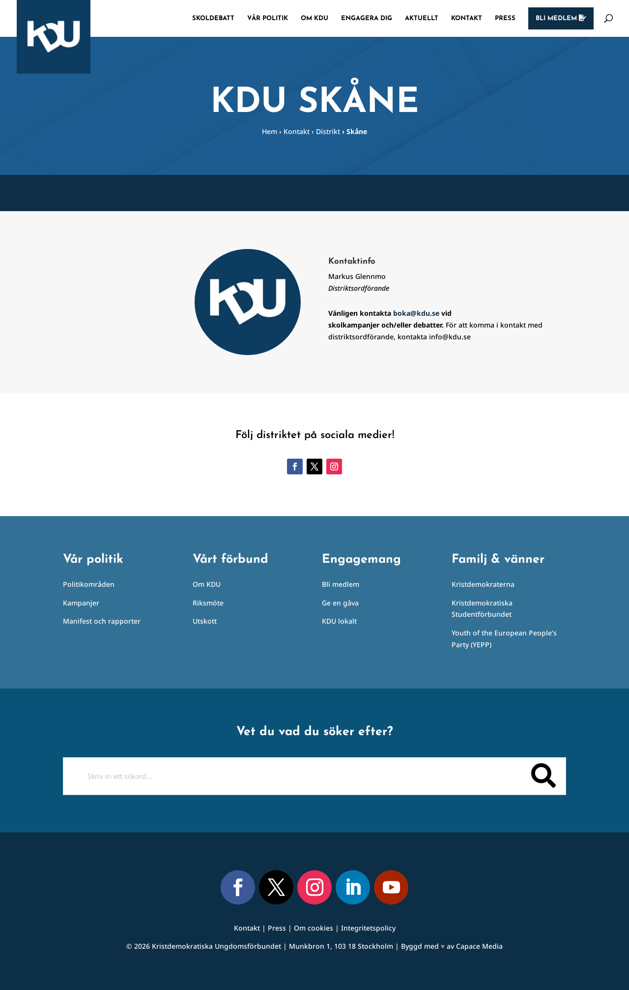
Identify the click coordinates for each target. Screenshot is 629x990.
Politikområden (88, 584)
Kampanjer (81, 602)
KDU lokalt (339, 621)
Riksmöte (208, 602)
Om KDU (314, 18)
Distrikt (328, 131)
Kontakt (466, 18)
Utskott (205, 621)
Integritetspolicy (368, 928)
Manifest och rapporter (102, 621)
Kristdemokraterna (483, 584)
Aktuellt (421, 18)
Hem (269, 131)
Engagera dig (366, 18)
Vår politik (267, 18)
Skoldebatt (213, 18)
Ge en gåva (340, 602)
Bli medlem (561, 18)
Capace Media (479, 946)
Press (505, 18)
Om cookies (313, 928)
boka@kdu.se (416, 313)
